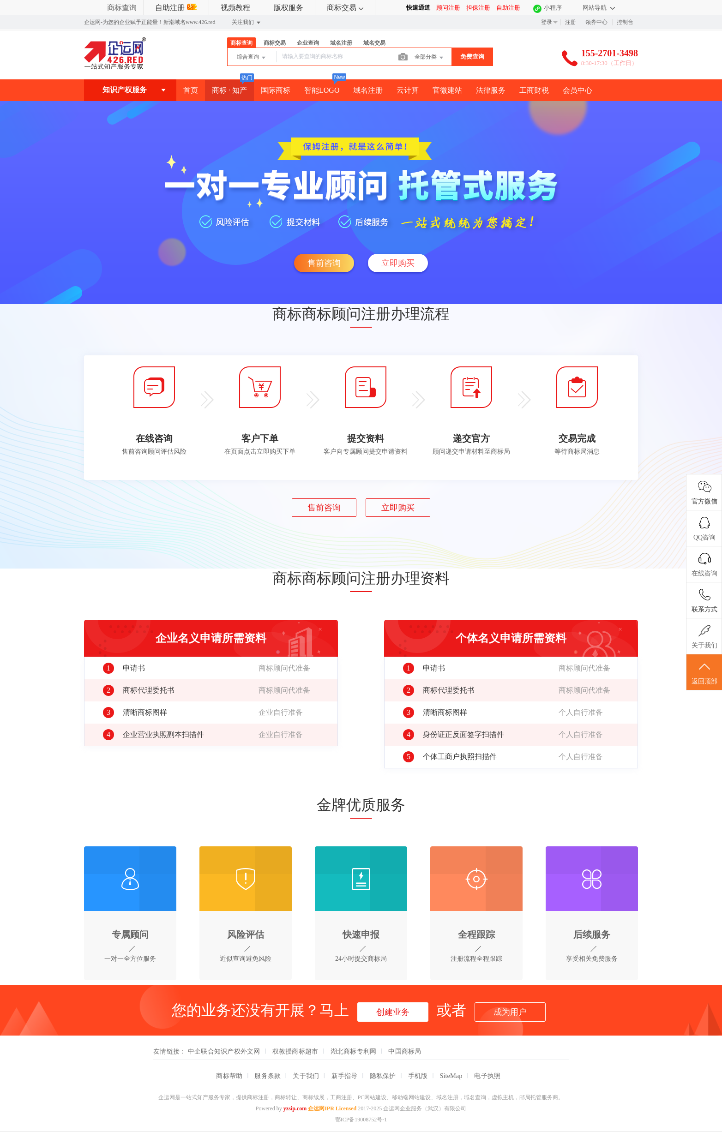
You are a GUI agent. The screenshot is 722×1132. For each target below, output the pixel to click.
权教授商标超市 (295, 1051)
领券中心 (596, 22)
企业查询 (308, 43)
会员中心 (577, 90)
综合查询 (252, 57)
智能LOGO (321, 90)
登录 (546, 22)
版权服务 (288, 8)
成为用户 (510, 1012)
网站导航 (599, 7)
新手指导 (344, 1075)
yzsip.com (295, 1108)
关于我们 (306, 1075)
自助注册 (176, 8)
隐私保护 (383, 1075)
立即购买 (398, 263)
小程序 (553, 7)
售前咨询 (324, 263)
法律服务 (490, 90)
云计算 (408, 90)
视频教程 (235, 8)
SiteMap (451, 1075)
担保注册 (478, 7)
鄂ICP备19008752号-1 (361, 1119)
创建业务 (392, 1012)
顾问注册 (448, 7)
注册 (570, 22)
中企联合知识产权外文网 (224, 1051)
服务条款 (267, 1075)
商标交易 (345, 8)
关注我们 (247, 23)
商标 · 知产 (229, 90)
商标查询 (122, 8)
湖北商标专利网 (354, 1051)
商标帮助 (229, 1075)
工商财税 (534, 90)
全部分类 (430, 57)
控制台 (625, 22)
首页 (190, 90)
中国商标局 (404, 1051)
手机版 (418, 1075)
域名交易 (374, 43)
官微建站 (447, 90)
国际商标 (275, 90)
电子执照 (487, 1075)
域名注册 (341, 43)
